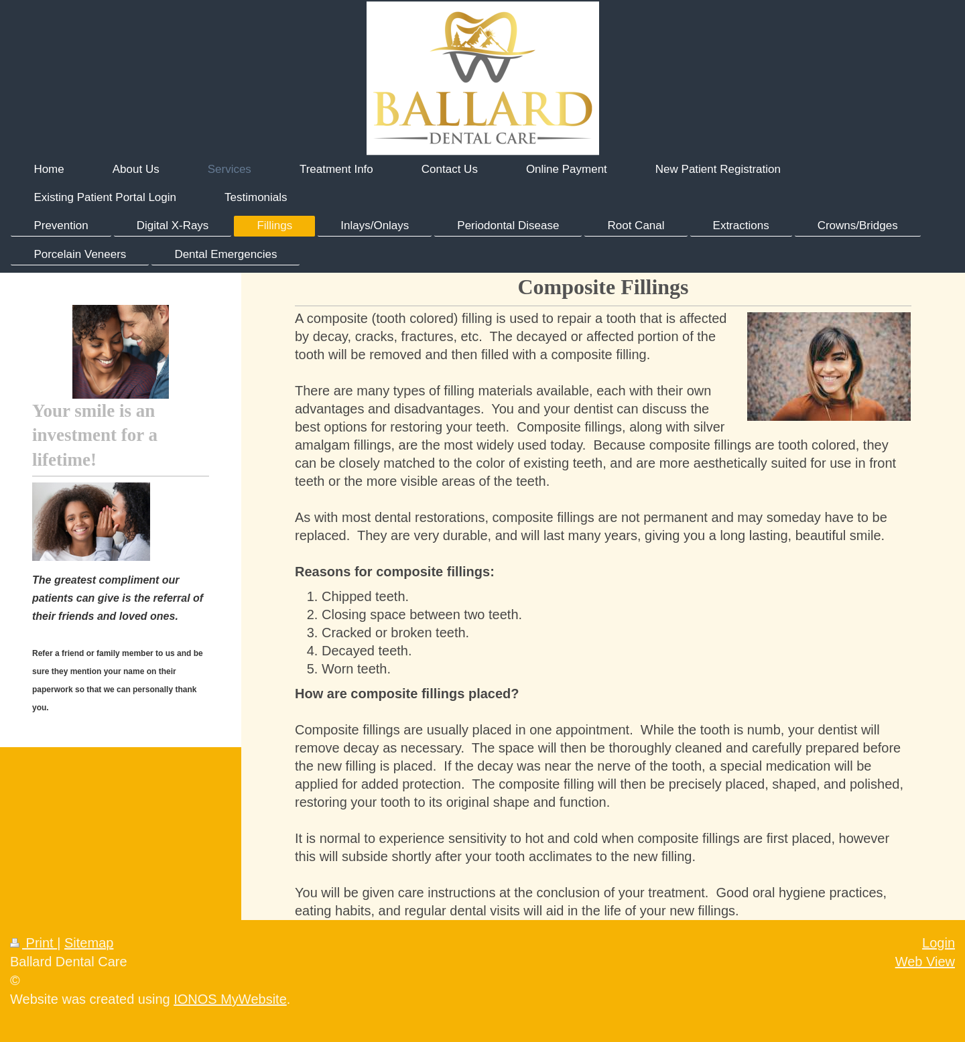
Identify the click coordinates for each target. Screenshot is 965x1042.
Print (33, 942)
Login (938, 942)
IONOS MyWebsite (230, 999)
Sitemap (88, 942)
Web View (925, 961)
